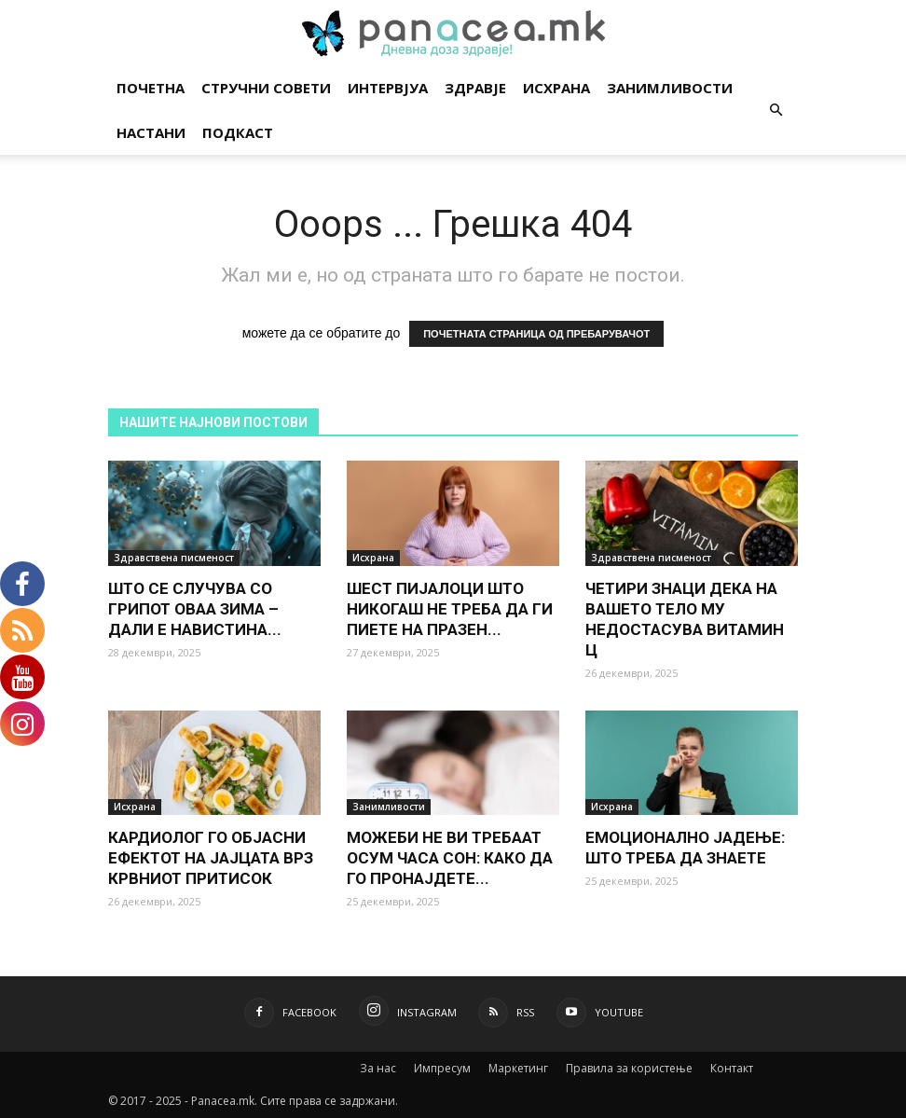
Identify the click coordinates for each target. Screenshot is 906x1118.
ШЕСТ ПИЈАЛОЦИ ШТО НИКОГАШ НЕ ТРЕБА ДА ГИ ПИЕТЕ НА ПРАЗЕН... (450, 609)
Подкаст (237, 132)
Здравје (475, 87)
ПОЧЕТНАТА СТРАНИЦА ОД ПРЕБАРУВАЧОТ (536, 333)
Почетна (151, 87)
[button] (775, 110)
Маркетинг (518, 1068)
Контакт (731, 1068)
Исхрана (556, 87)
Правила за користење (629, 1068)
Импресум (442, 1068)
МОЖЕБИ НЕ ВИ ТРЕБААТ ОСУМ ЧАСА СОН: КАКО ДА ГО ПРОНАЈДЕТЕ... (450, 858)
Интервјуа (388, 87)
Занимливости (670, 87)
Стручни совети (266, 87)
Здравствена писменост (174, 557)
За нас (378, 1068)
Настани (151, 132)
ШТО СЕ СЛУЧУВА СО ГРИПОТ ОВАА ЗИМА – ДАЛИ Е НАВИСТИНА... (194, 609)
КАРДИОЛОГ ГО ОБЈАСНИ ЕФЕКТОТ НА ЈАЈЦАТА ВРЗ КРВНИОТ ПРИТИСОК (210, 858)
